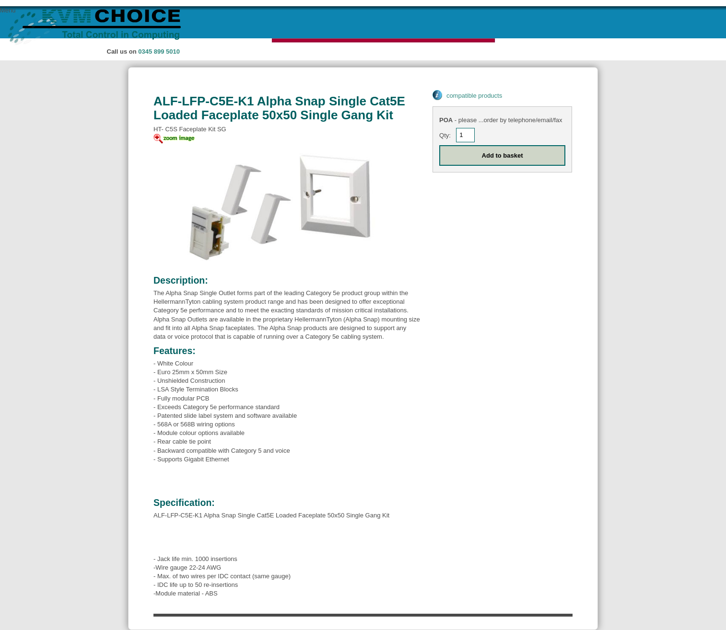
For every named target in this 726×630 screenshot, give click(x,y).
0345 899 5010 (159, 51)
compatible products (474, 95)
